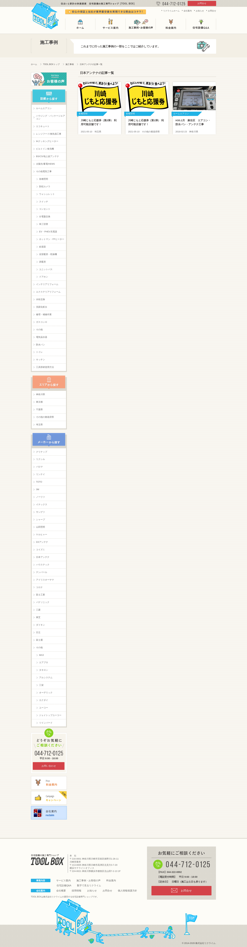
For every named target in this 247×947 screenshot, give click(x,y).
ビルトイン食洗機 (45, 148)
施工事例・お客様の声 (141, 24)
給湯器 (42, 246)
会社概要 (61, 890)
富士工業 (40, 594)
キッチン (40, 359)
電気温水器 (41, 337)
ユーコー (43, 707)
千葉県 (39, 409)
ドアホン (43, 276)
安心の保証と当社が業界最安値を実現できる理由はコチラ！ (105, 11)
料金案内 (171, 24)
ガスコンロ (41, 322)
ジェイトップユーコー (50, 715)
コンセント (44, 209)
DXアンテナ (42, 542)
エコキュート (42, 126)
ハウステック (42, 564)
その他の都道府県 (45, 417)
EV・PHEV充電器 (48, 231)
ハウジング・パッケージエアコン (50, 117)
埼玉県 (39, 424)
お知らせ (200, 11)
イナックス (41, 504)
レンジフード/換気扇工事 (48, 134)
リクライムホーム (171, 11)
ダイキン (40, 625)
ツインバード (45, 722)
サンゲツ (40, 512)
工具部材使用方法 (45, 367)
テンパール (41, 572)
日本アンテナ (42, 557)
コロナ (39, 587)
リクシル (40, 459)
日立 (38, 632)
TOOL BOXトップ (51, 64)
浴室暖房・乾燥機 (48, 254)
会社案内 (188, 11)
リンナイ (40, 474)
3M (37, 489)
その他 (39, 329)
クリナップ (41, 452)
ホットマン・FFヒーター (51, 239)
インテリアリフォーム (47, 284)
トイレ (39, 352)
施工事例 (70, 64)
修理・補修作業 (44, 314)
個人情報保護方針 (127, 890)
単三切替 (43, 224)
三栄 (41, 685)
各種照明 (43, 179)
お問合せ (201, 3)
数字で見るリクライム (89, 885)
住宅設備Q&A (201, 24)
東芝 (38, 617)
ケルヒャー (41, 534)
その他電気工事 (44, 171)
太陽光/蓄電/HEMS (45, 164)
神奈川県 (40, 394)
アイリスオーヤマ (45, 579)
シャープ (40, 519)
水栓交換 (40, 299)
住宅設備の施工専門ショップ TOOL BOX (47, 859)
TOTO (39, 482)
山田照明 (40, 527)
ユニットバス (45, 269)
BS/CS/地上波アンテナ (47, 156)
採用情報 (76, 890)
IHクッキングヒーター (47, 141)
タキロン (43, 670)
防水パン (40, 344)
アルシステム (45, 677)
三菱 (38, 609)
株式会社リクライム (52, 897)
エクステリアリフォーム (48, 292)
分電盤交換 (44, 216)
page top (190, 924)
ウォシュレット (47, 194)
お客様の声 (49, 79)
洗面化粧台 (41, 307)
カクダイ (43, 700)
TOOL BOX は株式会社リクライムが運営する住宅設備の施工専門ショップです (45, 15)
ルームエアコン (44, 108)
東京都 (39, 402)
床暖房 (42, 262)
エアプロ (43, 662)
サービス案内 (110, 24)
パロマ (39, 466)
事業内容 (40, 880)
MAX (41, 655)
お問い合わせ (49, 766)
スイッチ (43, 201)
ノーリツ (40, 497)
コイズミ (40, 549)
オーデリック (45, 692)
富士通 (39, 640)
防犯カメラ (44, 186)
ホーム (80, 24)
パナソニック (42, 602)
